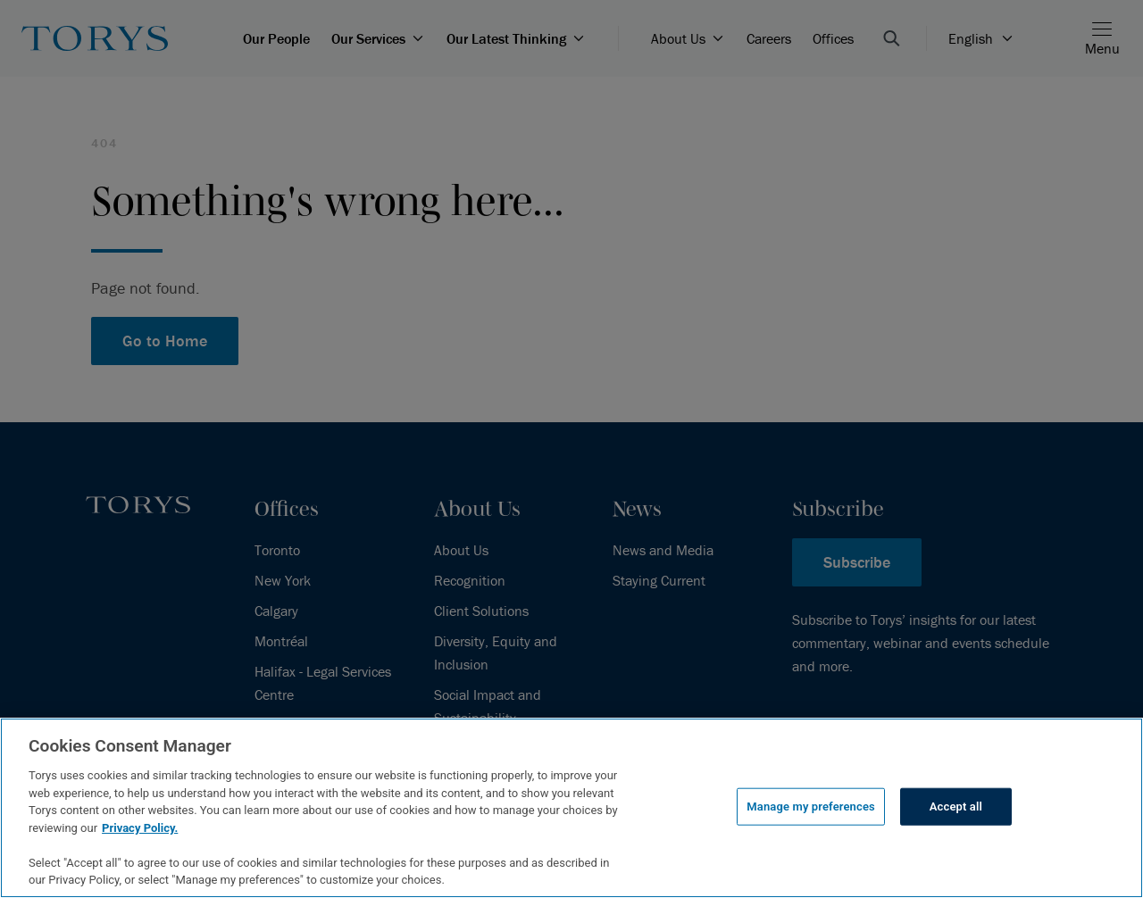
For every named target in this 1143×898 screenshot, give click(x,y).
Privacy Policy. (140, 828)
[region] (571, 808)
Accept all (956, 806)
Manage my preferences (811, 806)
